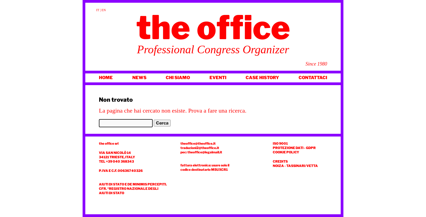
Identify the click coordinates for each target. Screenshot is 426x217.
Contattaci (313, 77)
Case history (262, 77)
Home (106, 77)
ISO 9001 (280, 143)
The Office (213, 27)
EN (104, 10)
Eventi (217, 77)
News (139, 77)
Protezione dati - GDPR (294, 148)
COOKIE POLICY (286, 152)
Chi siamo (178, 77)
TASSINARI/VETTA (302, 166)
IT (97, 10)
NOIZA (278, 166)
